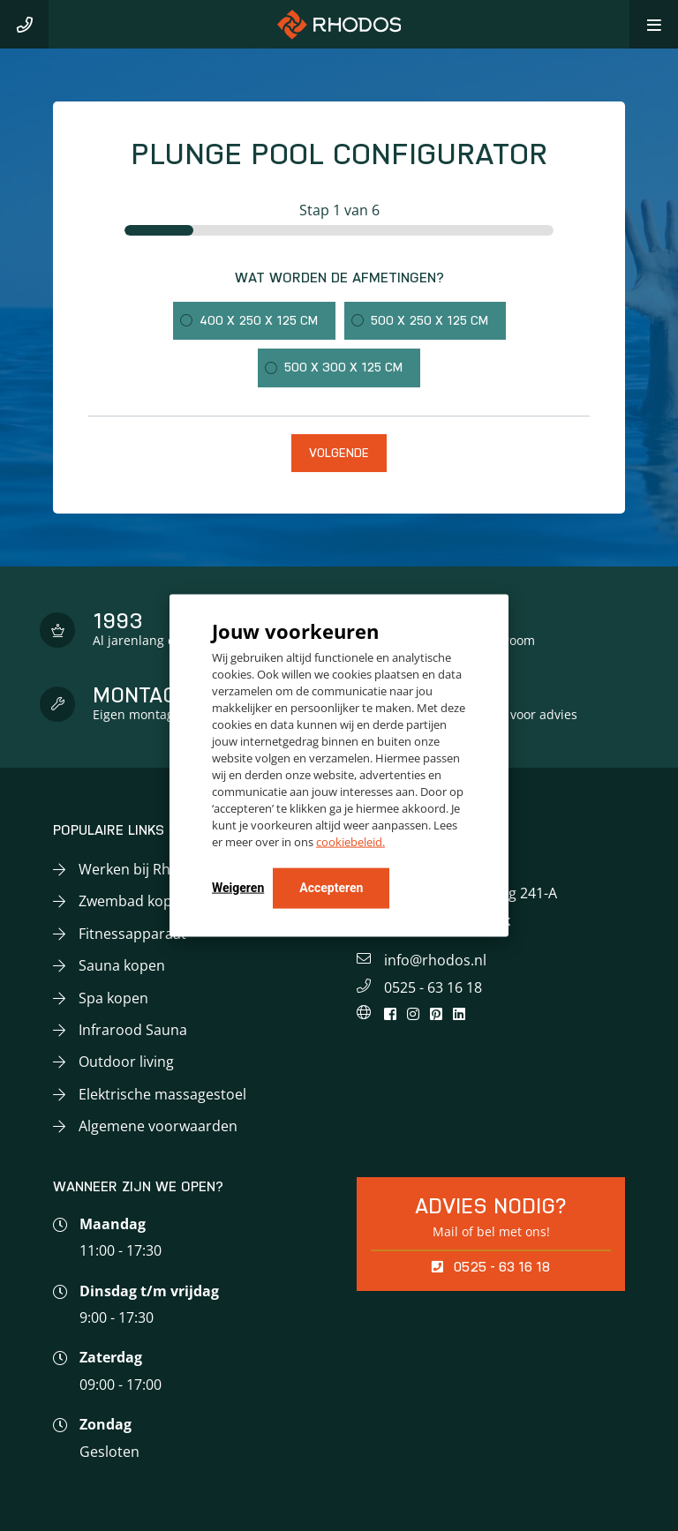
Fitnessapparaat (132, 933)
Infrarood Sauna (133, 1029)
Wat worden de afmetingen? (339, 277)
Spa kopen (113, 998)
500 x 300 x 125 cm (343, 367)
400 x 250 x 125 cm (259, 320)
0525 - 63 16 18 (433, 987)
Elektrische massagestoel (162, 1094)
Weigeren (238, 887)
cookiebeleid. (350, 841)
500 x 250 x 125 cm (429, 320)
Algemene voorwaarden (158, 1126)
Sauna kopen (122, 965)
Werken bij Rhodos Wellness (173, 869)
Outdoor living (126, 1061)
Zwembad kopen (134, 901)
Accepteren (331, 887)
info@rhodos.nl (435, 960)
